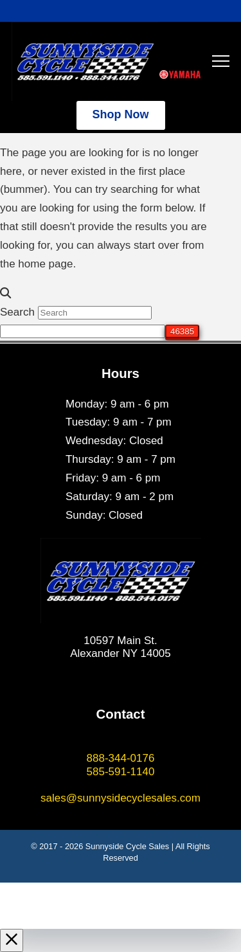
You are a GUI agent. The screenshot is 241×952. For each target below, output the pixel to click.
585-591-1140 (121, 772)
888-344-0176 (121, 758)
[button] (220, 61)
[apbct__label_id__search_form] (82, 331)
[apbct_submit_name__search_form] (182, 331)
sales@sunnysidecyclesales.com (120, 798)
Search (17, 312)
